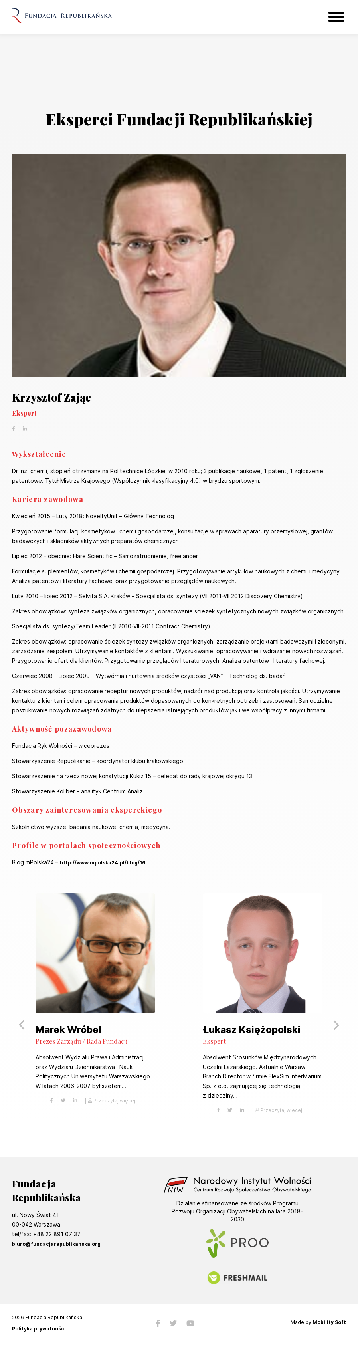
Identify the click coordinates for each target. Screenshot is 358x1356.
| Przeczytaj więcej (110, 1101)
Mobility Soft (329, 1322)
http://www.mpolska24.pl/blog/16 (102, 863)
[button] (336, 1025)
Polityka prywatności (39, 1329)
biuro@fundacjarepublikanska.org (56, 1244)
